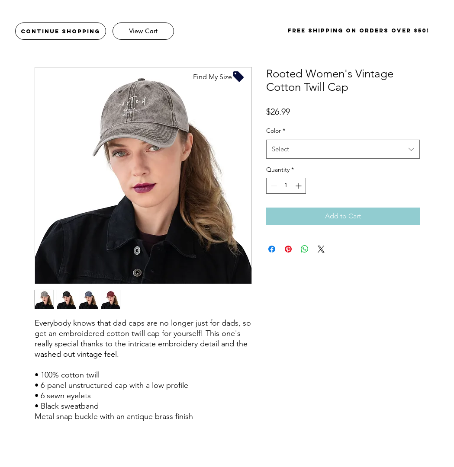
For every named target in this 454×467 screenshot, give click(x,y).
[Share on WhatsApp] (304, 249)
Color (275, 130)
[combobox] (343, 149)
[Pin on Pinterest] (288, 249)
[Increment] (299, 185)
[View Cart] (143, 31)
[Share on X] (321, 249)
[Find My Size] (219, 76)
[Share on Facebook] (272, 249)
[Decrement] (272, 185)
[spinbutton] (286, 185)
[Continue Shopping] (60, 31)
